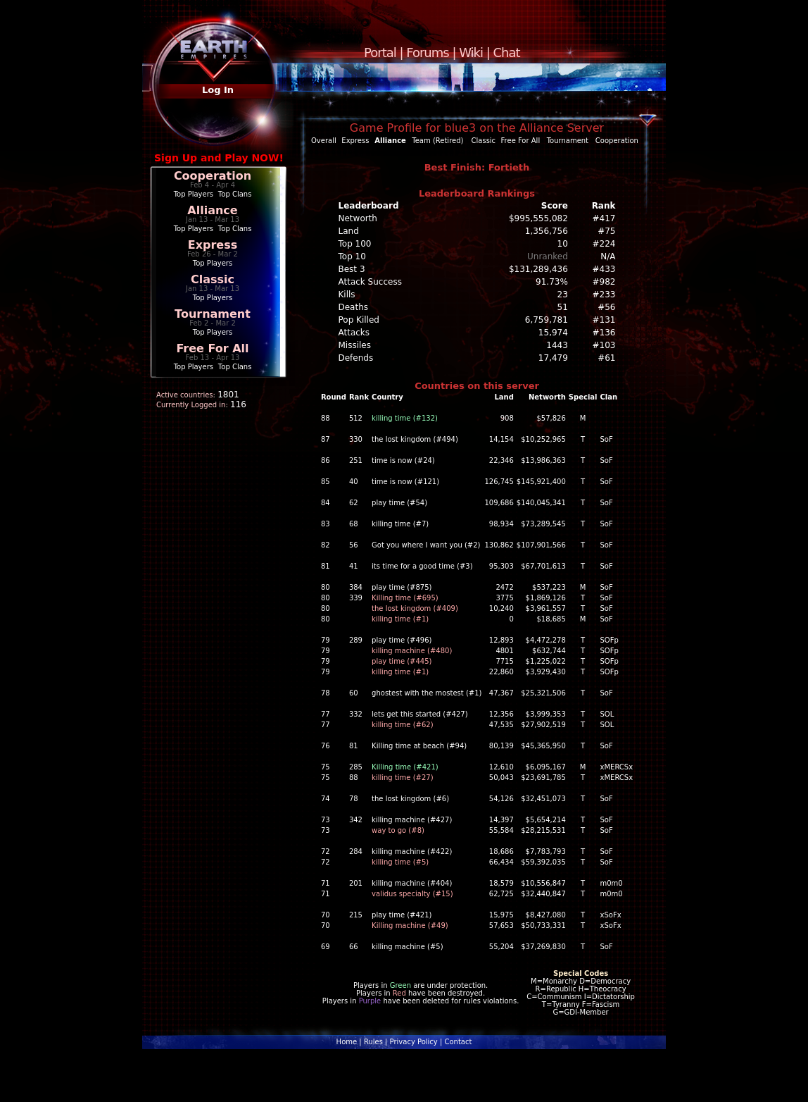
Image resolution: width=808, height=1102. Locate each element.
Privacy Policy (414, 1042)
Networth (358, 218)
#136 (604, 333)
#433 (604, 269)
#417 (604, 218)
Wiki (471, 52)
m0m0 (611, 883)
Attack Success (370, 282)
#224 (604, 244)
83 (325, 524)
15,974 (553, 333)
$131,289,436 (538, 269)
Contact (458, 1042)
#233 (604, 294)
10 (562, 244)
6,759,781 (546, 320)
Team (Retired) (437, 140)
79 (325, 640)
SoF (606, 439)
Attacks (354, 333)
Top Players (193, 194)
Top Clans (235, 194)
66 (353, 947)
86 (325, 460)
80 (325, 587)
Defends (356, 358)
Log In (218, 90)
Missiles (355, 345)
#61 (606, 358)
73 (325, 820)
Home (347, 1042)
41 (353, 566)
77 (325, 714)
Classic (212, 279)
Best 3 (352, 269)
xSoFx (610, 915)
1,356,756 (546, 231)
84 (325, 503)
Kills (347, 294)
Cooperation (212, 175)
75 (325, 767)
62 (353, 503)
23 (562, 294)
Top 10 (352, 256)
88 (325, 418)
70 (325, 915)
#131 (604, 320)
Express (213, 245)
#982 (604, 282)
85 (325, 481)
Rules (373, 1042)
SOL (607, 714)
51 (562, 307)
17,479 (553, 358)
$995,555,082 (538, 218)
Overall (323, 140)
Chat (506, 52)
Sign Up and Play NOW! (219, 157)
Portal (380, 52)
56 (353, 545)
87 (325, 439)
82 (325, 545)
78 (325, 693)
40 (353, 481)
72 (325, 851)
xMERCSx (616, 767)
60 (353, 693)
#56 (606, 307)
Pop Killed (359, 320)
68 (353, 524)
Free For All (212, 348)
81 (325, 566)
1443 (557, 345)
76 (325, 746)
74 (325, 799)
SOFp (609, 640)
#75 (606, 231)
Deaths (354, 307)
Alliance (212, 210)
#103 (604, 345)
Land (349, 231)
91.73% (552, 282)
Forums (427, 52)
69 (325, 947)
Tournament (213, 314)
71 (325, 883)
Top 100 (355, 244)
